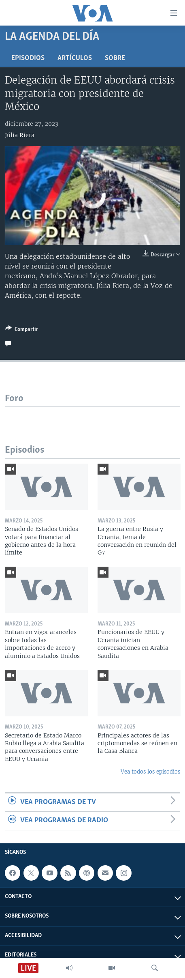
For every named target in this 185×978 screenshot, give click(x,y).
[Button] (21, 330)
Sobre (115, 58)
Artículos (74, 58)
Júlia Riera (19, 135)
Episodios (28, 58)
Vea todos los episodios (150, 771)
